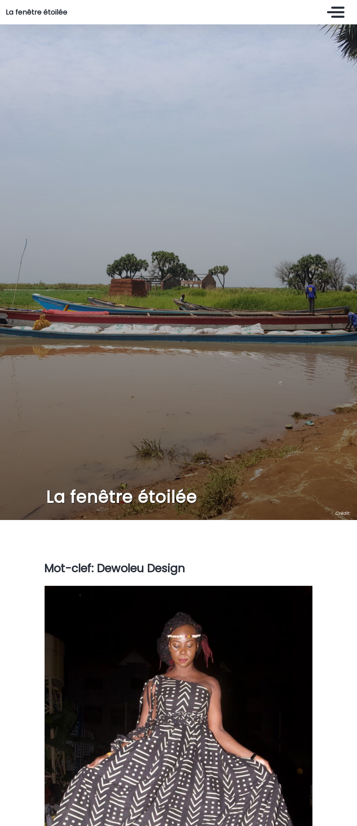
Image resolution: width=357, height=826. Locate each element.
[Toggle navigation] (334, 12)
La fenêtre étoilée (36, 12)
